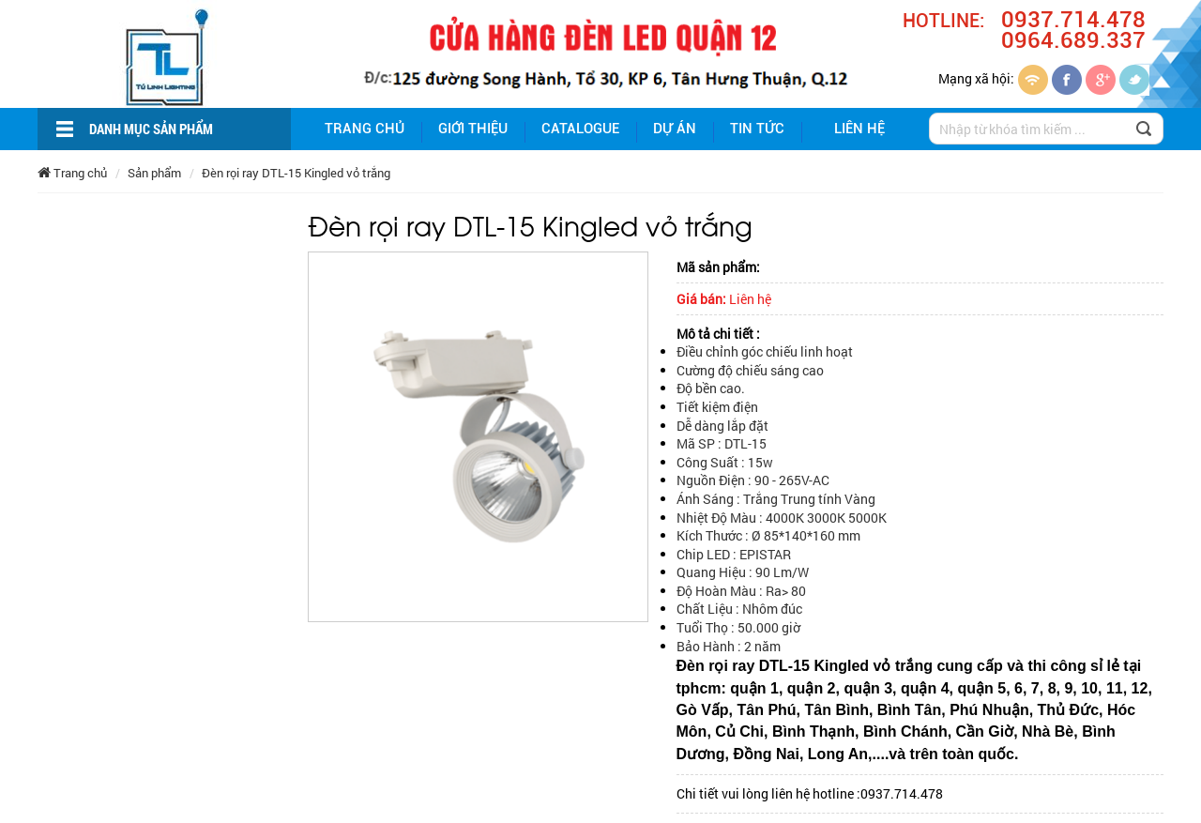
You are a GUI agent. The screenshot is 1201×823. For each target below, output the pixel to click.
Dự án (674, 128)
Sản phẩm (154, 172)
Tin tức (757, 128)
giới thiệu (473, 128)
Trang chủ (364, 128)
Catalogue (580, 128)
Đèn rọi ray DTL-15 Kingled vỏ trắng (296, 172)
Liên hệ (859, 128)
